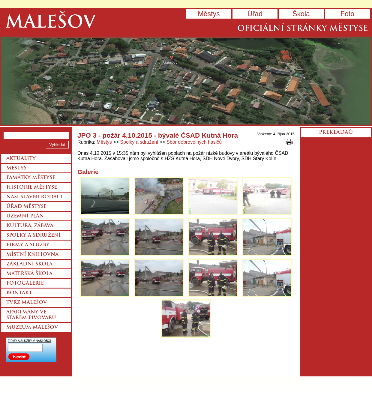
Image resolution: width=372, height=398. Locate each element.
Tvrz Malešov (26, 302)
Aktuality (21, 158)
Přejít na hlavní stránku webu (186, 81)
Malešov (50, 23)
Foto (347, 14)
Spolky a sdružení (139, 142)
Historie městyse (31, 187)
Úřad (255, 14)
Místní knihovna (32, 254)
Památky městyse (30, 177)
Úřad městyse (26, 206)
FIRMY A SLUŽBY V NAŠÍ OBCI (29, 341)
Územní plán (25, 216)
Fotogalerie (25, 283)
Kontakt (19, 293)
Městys (209, 14)
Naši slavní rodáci (34, 197)
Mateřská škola (29, 273)
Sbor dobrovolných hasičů (194, 142)
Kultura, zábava (29, 225)
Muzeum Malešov (32, 327)
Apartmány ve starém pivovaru (31, 315)
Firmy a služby (28, 245)
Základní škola (29, 264)
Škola (301, 14)
